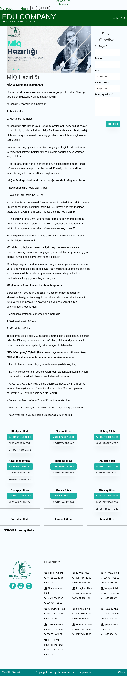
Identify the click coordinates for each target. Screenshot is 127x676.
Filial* (98, 70)
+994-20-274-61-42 (107, 509)
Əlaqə (121, 672)
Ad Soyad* (101, 46)
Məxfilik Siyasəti (11, 672)
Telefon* (99, 58)
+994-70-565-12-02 (63, 496)
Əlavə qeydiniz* (104, 94)
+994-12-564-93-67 (20, 479)
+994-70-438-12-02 (107, 437)
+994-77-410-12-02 (63, 466)
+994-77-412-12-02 (20, 437)
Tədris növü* (102, 82)
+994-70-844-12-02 (20, 466)
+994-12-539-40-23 (20, 450)
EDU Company (29, 18)
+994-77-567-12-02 (63, 437)
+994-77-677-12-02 (20, 496)
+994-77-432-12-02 (107, 466)
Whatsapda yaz (19, 443)
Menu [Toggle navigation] (119, 18)
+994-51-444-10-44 (107, 496)
